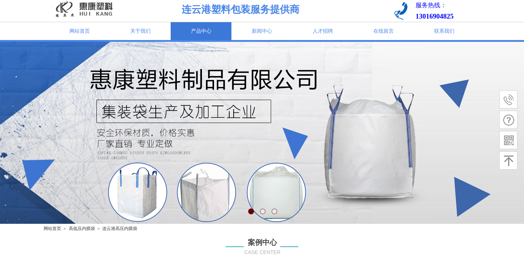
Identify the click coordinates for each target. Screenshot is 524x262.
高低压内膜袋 (82, 228)
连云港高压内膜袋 (119, 228)
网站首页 (52, 228)
